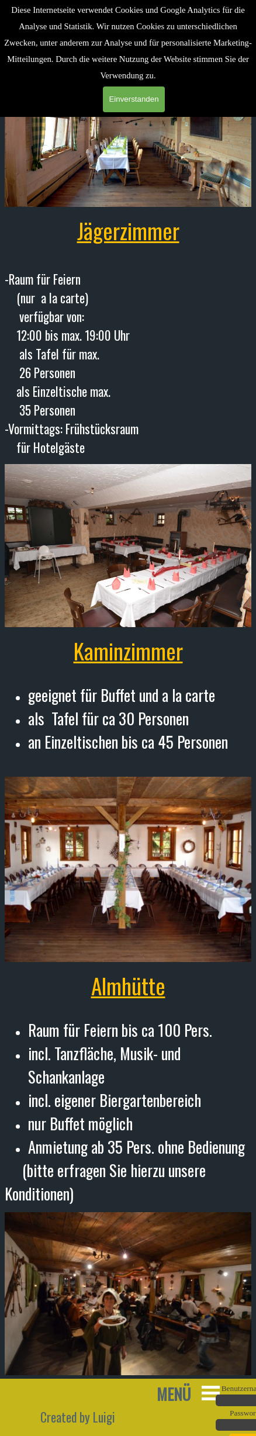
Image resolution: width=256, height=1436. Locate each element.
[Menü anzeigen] (210, 1393)
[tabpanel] (128, 335)
